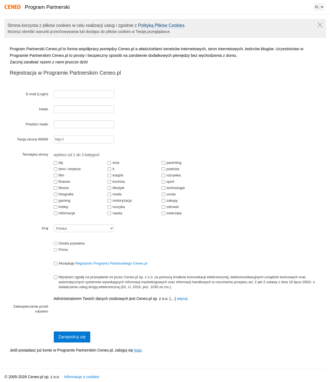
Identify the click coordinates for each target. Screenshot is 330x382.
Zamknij (320, 24)
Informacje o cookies (81, 377)
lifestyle (116, 188)
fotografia (64, 194)
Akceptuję (100, 263)
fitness (61, 188)
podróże (170, 169)
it (111, 169)
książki (115, 175)
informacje (64, 213)
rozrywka (171, 175)
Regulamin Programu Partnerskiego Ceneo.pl (111, 263)
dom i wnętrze (67, 169)
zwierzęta (172, 213)
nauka (115, 213)
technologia (173, 188)
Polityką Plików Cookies (161, 25)
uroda (169, 194)
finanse (62, 181)
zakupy (170, 200)
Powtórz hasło (37, 124)
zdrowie (170, 207)
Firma (61, 250)
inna (113, 163)
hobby (61, 207)
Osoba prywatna (69, 243)
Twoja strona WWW (32, 139)
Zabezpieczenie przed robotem (30, 308)
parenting (171, 163)
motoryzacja (120, 200)
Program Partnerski (47, 7)
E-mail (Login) (37, 94)
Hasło (43, 109)
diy (58, 163)
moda (115, 194)
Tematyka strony (35, 154)
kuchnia (116, 181)
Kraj (45, 228)
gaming (62, 200)
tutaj (137, 350)
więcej (182, 298)
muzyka (116, 207)
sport (168, 181)
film (59, 175)
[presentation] (95, 313)
